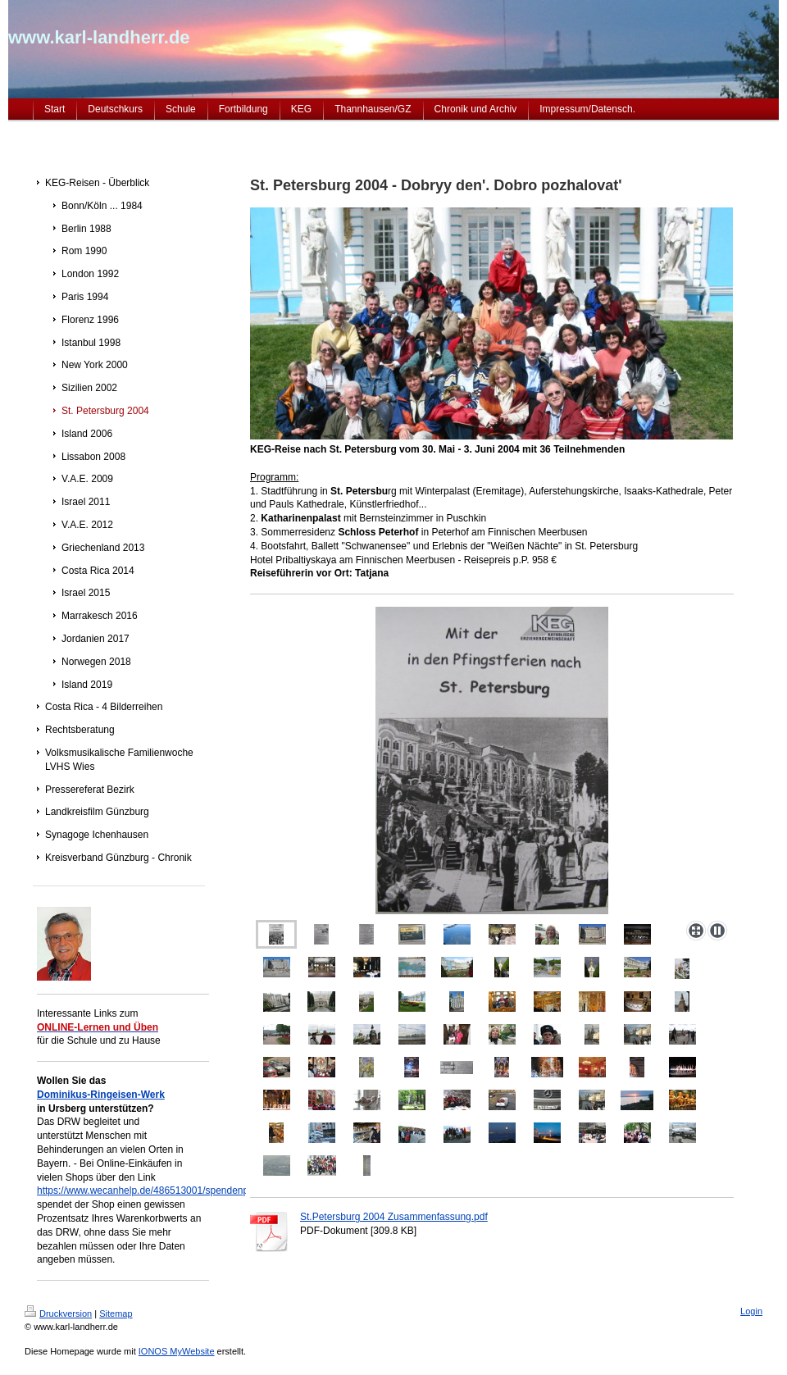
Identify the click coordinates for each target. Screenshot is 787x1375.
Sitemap (115, 1313)
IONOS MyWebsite (177, 1351)
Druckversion (58, 1313)
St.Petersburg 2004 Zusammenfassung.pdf (394, 1216)
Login (751, 1311)
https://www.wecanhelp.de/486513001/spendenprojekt (155, 1190)
